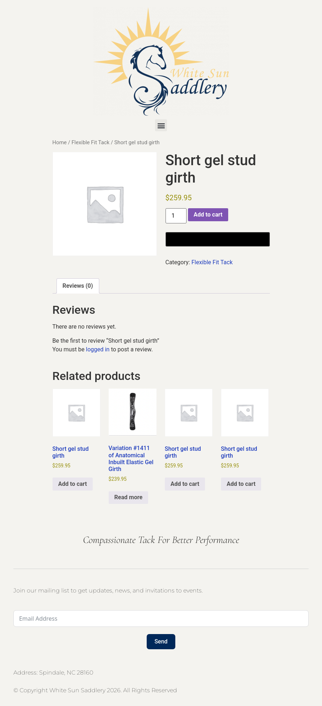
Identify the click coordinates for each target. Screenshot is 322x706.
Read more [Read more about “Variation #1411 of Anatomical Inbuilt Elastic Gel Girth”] (128, 497)
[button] (161, 125)
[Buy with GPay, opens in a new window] (218, 239)
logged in (97, 349)
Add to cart (208, 214)
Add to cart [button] (72, 483)
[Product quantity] (176, 215)
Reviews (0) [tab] (78, 285)
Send (160, 641)
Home (60, 142)
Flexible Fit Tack (90, 142)
